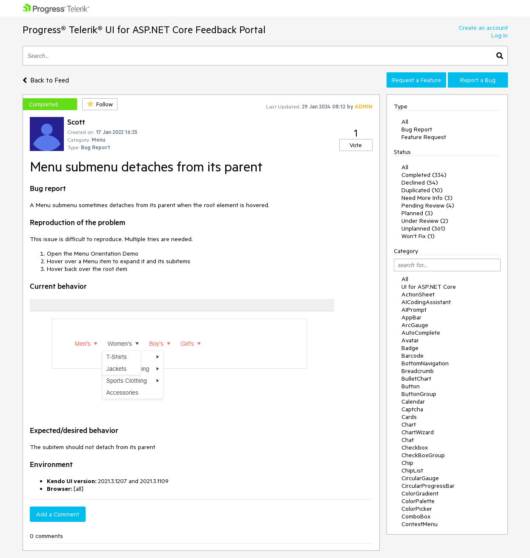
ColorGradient (419, 493)
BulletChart (416, 378)
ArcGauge (414, 325)
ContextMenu (419, 524)
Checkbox (414, 447)
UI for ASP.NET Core (428, 286)
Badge (409, 348)
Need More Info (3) (427, 198)
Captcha (412, 409)
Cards (409, 417)
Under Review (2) (424, 221)
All (404, 121)
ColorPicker (416, 508)
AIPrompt (414, 309)
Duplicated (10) (422, 190)
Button (410, 386)
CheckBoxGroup (423, 455)
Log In (499, 35)
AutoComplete (420, 332)
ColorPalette (418, 501)
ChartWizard (417, 432)
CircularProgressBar (428, 486)
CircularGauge (420, 478)
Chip (407, 463)
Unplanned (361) (423, 228)
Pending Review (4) (427, 205)
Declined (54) (419, 182)
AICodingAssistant (426, 302)
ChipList (412, 470)
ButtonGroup (418, 394)
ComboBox (415, 516)
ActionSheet (418, 294)
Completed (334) (424, 175)
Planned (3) (417, 213)
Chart (408, 424)
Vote (356, 145)
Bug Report (416, 129)
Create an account (483, 27)
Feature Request (423, 137)
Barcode (412, 355)
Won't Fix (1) (418, 236)
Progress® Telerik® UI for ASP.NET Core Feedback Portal (144, 29)
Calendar (413, 401)
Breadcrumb (417, 371)
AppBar (411, 317)
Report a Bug (478, 80)
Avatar (410, 340)
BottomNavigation (425, 363)
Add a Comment (57, 514)
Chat (407, 440)
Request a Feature (416, 80)
